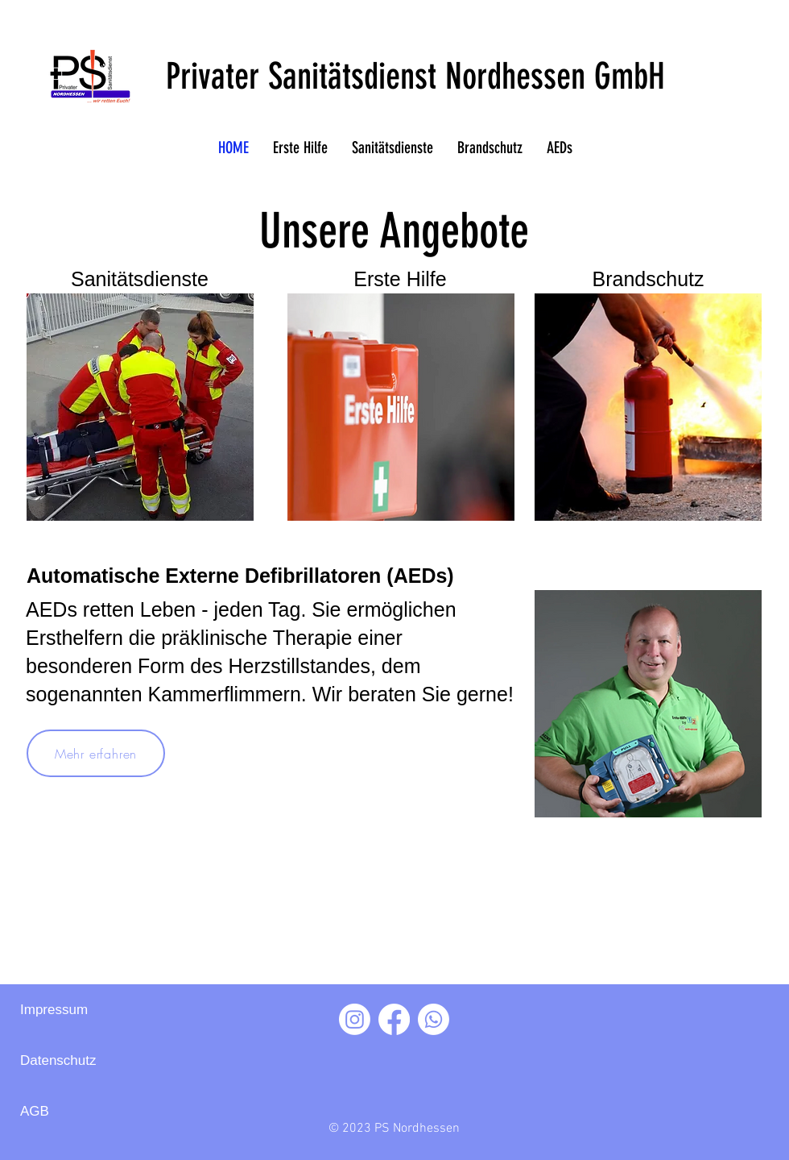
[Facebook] (394, 1019)
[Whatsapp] (433, 1019)
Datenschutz (58, 1060)
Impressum (54, 1009)
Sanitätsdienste (140, 279)
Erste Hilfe (399, 279)
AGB (34, 1111)
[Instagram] (354, 1019)
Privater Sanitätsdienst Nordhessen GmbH (415, 76)
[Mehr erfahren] (96, 753)
